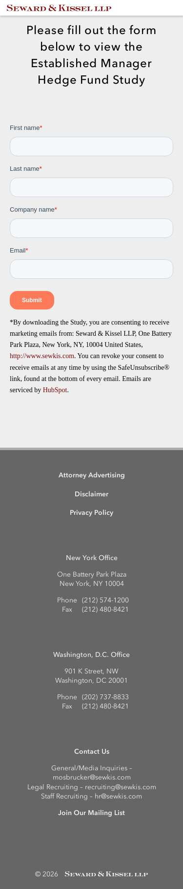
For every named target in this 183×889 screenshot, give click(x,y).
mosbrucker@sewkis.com (92, 777)
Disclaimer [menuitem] (91, 494)
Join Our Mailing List (91, 813)
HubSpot (55, 390)
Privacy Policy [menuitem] (91, 512)
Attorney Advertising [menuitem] (92, 475)
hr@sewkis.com (118, 796)
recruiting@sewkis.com (120, 787)
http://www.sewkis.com (42, 356)
